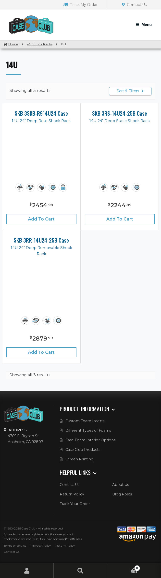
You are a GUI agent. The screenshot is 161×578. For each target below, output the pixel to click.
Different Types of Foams (88, 430)
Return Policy (72, 494)
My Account (27, 570)
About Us (120, 484)
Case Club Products (82, 449)
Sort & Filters (130, 91)
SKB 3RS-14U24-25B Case (119, 113)
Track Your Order (75, 504)
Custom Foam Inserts (84, 421)
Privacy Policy (41, 545)
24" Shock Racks (39, 44)
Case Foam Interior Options (90, 440)
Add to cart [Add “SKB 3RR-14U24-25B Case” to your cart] (41, 352)
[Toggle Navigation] (143, 25)
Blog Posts (122, 494)
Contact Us (134, 4)
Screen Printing (79, 459)
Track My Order (80, 4)
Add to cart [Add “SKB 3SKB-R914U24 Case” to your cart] (41, 218)
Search (80, 570)
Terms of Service (15, 545)
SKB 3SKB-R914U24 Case (41, 113)
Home (13, 44)
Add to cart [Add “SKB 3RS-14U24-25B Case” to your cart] (119, 218)
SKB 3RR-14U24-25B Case (41, 240)
